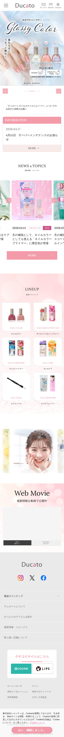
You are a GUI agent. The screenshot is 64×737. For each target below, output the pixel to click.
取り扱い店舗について (16, 637)
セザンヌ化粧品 (39, 697)
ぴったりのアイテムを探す (18, 617)
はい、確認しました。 (32, 730)
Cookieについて (37, 722)
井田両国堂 (12, 697)
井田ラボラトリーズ (41, 691)
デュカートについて (14, 606)
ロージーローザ (14, 686)
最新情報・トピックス (16, 627)
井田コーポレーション (17, 691)
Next (59, 91)
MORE (32, 255)
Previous (5, 91)
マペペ (35, 686)
